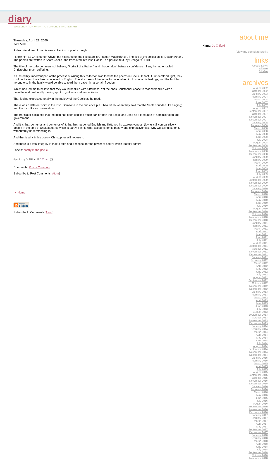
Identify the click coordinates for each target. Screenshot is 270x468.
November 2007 (258, 116)
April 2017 (262, 423)
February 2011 (259, 225)
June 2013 (262, 306)
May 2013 (262, 303)
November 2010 (258, 217)
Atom (55, 173)
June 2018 (262, 446)
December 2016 (258, 412)
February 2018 (259, 438)
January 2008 (260, 122)
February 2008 (259, 125)
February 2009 (259, 159)
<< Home (19, 192)
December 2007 (258, 119)
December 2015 (258, 383)
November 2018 (258, 458)
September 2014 (258, 349)
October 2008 (260, 148)
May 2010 (262, 199)
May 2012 (262, 268)
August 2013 (260, 311)
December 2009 (258, 185)
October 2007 (260, 113)
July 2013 (262, 309)
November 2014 (258, 352)
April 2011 (262, 231)
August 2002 (260, 88)
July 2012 (262, 274)
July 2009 (262, 174)
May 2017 (262, 426)
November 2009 (258, 182)
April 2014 (262, 334)
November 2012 (258, 286)
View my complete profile (252, 51)
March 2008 (261, 128)
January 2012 (260, 257)
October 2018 (260, 455)
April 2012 (262, 265)
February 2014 (259, 329)
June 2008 (262, 136)
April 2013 (262, 300)
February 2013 (259, 294)
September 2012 (258, 280)
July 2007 (262, 105)
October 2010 (260, 214)
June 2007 (262, 102)
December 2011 (258, 254)
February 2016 (259, 389)
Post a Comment (39, 167)
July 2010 (262, 205)
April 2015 (262, 366)
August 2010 (260, 208)
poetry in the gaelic (35, 150)
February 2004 (259, 96)
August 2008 (260, 142)
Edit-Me (263, 68)
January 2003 (260, 93)
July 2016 (262, 400)
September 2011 (258, 245)
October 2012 (260, 283)
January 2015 (260, 357)
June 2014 (262, 340)
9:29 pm (44, 159)
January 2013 (260, 291)
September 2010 (258, 211)
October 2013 (260, 317)
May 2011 (262, 234)
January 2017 (260, 415)
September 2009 (258, 179)
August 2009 (260, 177)
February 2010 (259, 191)
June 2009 (262, 171)
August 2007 (260, 108)
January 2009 (260, 156)
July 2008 (262, 139)
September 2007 (258, 111)
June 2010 (262, 202)
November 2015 (258, 380)
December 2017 (258, 432)
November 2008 (258, 151)
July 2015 (262, 369)
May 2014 (262, 337)
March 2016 (261, 392)
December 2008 (258, 154)
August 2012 (260, 277)
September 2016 (258, 406)
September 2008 (258, 145)
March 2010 (261, 194)
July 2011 (262, 240)
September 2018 (258, 452)
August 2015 (260, 372)
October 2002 (260, 90)
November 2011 (258, 251)
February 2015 (259, 360)
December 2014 (258, 354)
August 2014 (260, 346)
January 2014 (260, 326)
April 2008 (262, 131)
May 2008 (262, 134)
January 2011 (260, 222)
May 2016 (262, 395)
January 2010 (260, 188)
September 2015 (258, 375)
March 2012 (261, 263)
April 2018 (262, 443)
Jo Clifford (218, 45)
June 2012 (262, 271)
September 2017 (258, 429)
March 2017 (261, 420)
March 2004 (261, 99)
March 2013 (261, 297)
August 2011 (260, 243)
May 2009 (262, 168)
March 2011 (261, 228)
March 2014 (261, 331)
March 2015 (261, 363)
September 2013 (258, 314)
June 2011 (262, 237)
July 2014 (262, 343)
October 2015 (260, 377)
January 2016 (260, 386)
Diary (19, 18)
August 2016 (260, 403)
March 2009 (261, 162)
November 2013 (258, 320)
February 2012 (259, 260)
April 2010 (262, 197)
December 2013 (258, 323)
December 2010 (258, 220)
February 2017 (259, 418)
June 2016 (262, 397)
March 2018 (261, 440)
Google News (260, 65)
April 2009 (262, 165)
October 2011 (260, 248)
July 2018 (262, 449)
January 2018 (260, 435)
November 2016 (258, 409)
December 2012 (258, 288)
